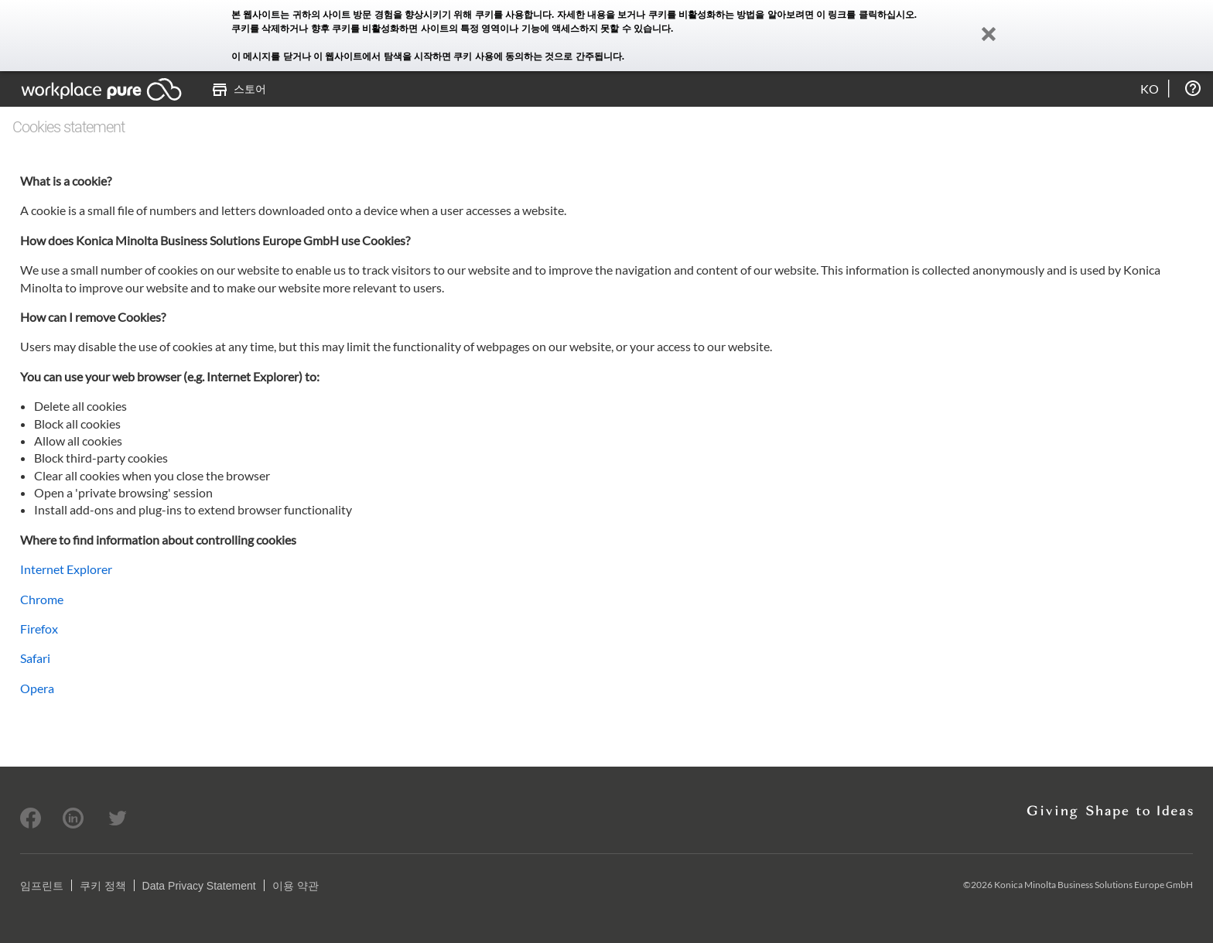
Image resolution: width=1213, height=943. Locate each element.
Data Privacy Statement (199, 886)
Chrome (41, 599)
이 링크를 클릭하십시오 (865, 14)
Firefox (39, 628)
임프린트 (41, 886)
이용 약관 (295, 886)
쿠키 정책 (103, 886)
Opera (37, 688)
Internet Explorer (66, 569)
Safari (35, 658)
